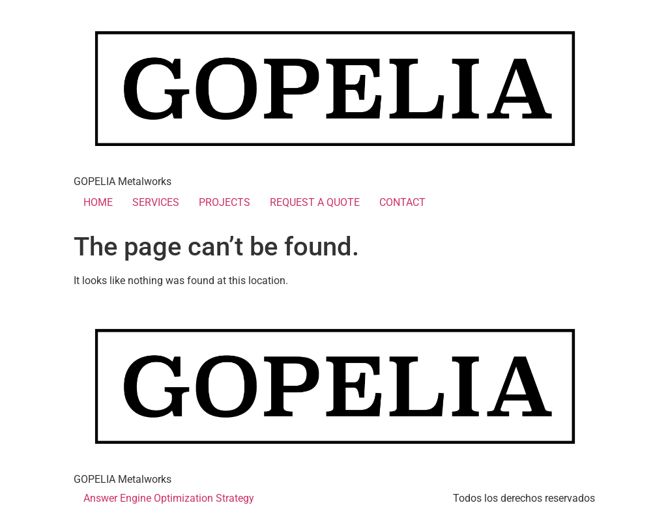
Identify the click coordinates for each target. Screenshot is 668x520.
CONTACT (402, 202)
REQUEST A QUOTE (315, 202)
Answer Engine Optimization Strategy (168, 498)
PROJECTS (224, 202)
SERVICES (155, 202)
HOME (98, 202)
